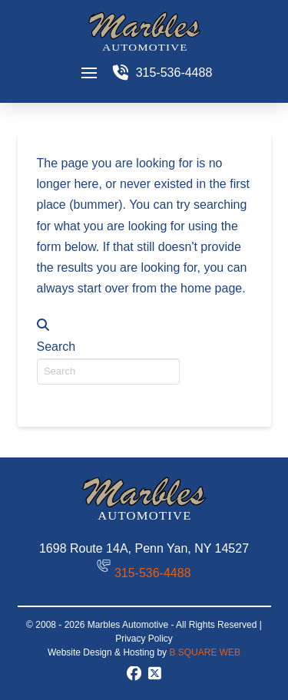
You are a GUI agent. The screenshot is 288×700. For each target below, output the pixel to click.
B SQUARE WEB (204, 652)
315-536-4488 (152, 572)
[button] (89, 72)
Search (56, 346)
